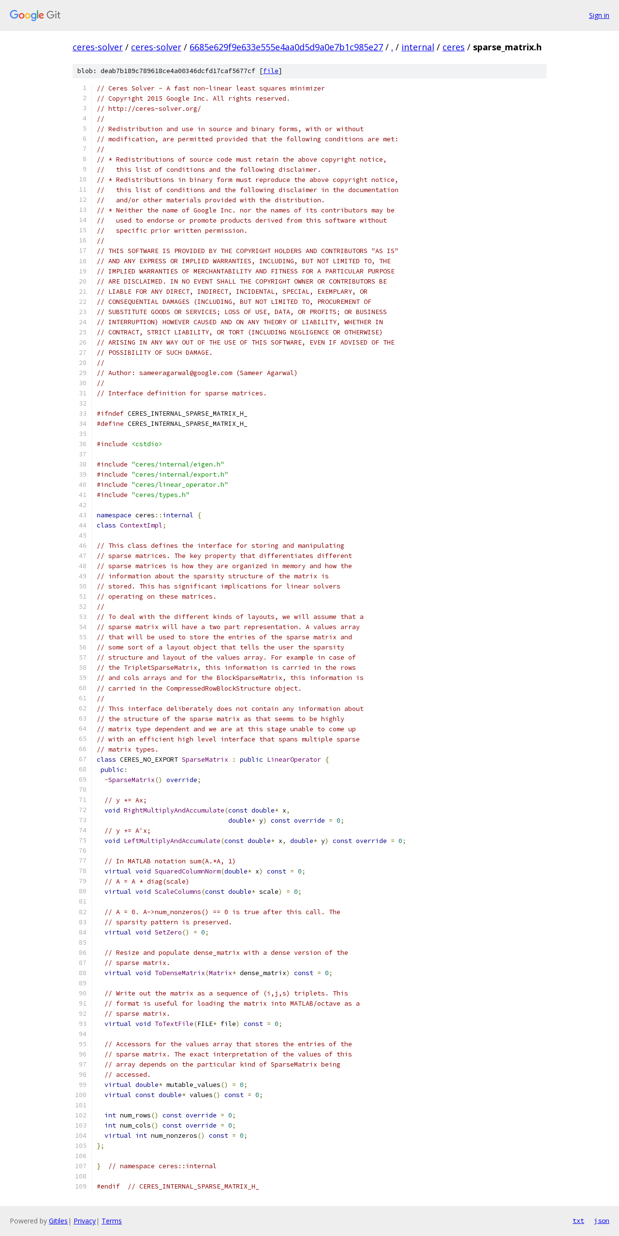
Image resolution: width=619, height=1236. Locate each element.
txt (578, 1220)
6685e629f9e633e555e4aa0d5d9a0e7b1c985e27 (286, 47)
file (271, 71)
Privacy (85, 1220)
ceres (453, 47)
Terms (112, 1220)
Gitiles (58, 1220)
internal (417, 47)
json (601, 1220)
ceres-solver (98, 47)
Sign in (599, 15)
